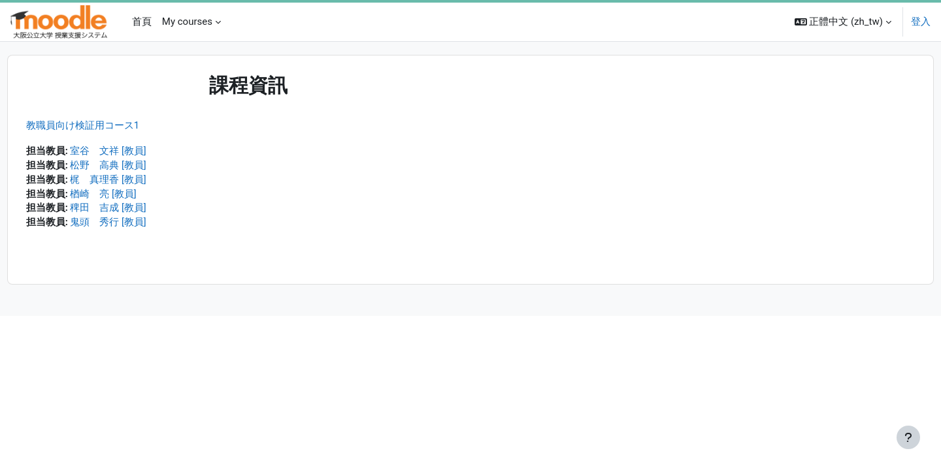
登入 (921, 21)
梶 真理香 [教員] (133, 181)
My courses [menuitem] (187, 21)
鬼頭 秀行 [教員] (133, 225)
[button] (843, 22)
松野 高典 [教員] (133, 166)
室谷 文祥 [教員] (133, 151)
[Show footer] (908, 437)
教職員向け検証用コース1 (106, 125)
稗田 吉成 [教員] (133, 210)
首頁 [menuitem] (142, 21)
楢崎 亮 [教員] (128, 196)
